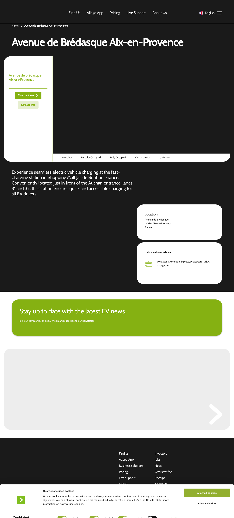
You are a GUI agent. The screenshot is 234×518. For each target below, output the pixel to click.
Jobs (157, 460)
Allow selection (207, 496)
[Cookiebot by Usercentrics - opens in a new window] (21, 511)
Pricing (115, 13)
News (158, 466)
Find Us (74, 13)
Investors (161, 454)
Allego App (95, 13)
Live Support (136, 13)
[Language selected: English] (206, 13)
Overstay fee (163, 472)
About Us (160, 13)
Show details (170, 511)
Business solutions (131, 466)
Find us (124, 454)
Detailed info (28, 104)
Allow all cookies (207, 486)
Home (15, 25)
